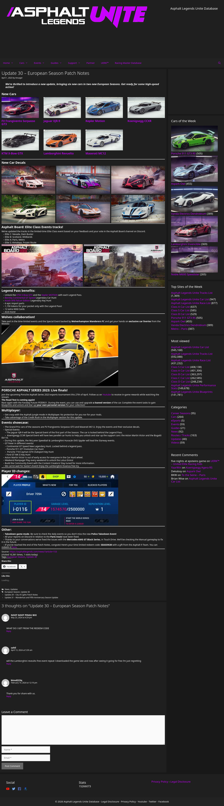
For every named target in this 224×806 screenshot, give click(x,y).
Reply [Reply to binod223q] (8, 696)
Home (9, 63)
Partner (90, 62)
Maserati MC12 (96, 153)
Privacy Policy (159, 781)
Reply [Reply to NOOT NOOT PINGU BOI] (8, 631)
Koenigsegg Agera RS (199, 467)
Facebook (163, 801)
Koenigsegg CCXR (139, 121)
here (14, 547)
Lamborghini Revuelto (59, 153)
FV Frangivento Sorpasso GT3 (18, 122)
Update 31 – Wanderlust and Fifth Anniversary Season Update (31, 597)
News (7, 589)
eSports (176, 420)
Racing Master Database (128, 62)
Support (75, 63)
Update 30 (31, 556)
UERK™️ (105, 62)
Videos (175, 442)
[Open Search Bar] (219, 63)
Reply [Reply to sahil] (8, 663)
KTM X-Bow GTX (12, 153)
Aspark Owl (194, 471)
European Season (16, 556)
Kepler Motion (95, 121)
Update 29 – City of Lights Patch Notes (21, 594)
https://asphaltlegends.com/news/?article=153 (33, 551)
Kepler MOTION (50, 294)
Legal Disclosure (180, 781)
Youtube (107, 394)
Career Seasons (180, 413)
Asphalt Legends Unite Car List (194, 480)
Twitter (152, 801)
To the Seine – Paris (193, 475)
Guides (58, 63)
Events (41, 63)
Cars (25, 63)
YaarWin (176, 467)
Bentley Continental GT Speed (20, 297)
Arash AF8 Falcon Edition (17, 300)
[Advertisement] (194, 32)
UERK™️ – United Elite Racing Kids (195, 462)
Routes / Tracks (180, 435)
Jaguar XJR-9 (52, 121)
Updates (14, 589)
